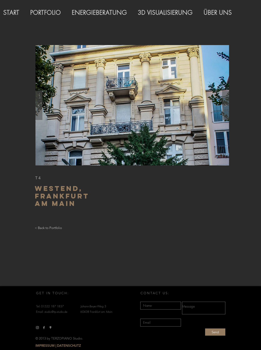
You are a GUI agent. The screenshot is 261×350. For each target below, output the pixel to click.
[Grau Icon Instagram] (37, 328)
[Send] (215, 332)
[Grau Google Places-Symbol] (50, 328)
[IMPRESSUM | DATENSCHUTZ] (58, 345)
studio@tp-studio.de (55, 312)
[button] (132, 105)
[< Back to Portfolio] (48, 228)
